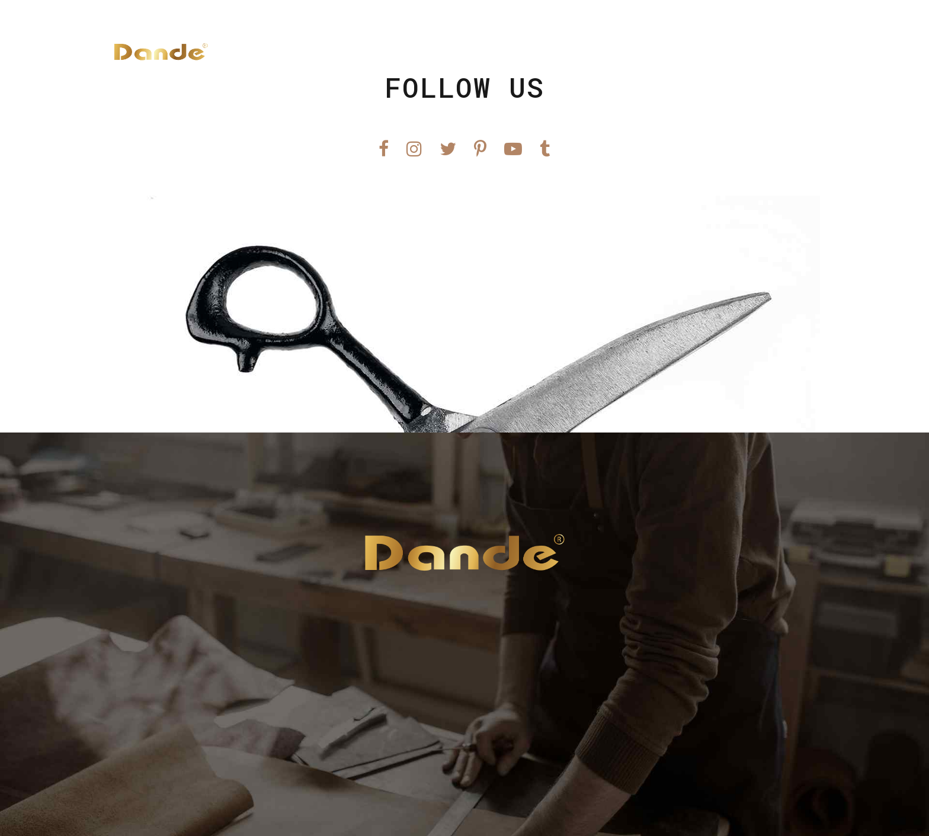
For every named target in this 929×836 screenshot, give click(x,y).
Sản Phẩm (554, 52)
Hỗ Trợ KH (713, 52)
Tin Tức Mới (632, 52)
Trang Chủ (482, 52)
